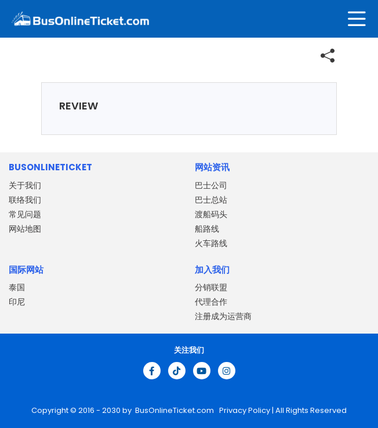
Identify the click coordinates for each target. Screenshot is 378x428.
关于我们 (25, 185)
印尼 (17, 302)
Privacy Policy (243, 410)
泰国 (17, 287)
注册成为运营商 (223, 316)
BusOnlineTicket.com (175, 410)
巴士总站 (211, 200)
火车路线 (211, 243)
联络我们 (25, 200)
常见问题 (25, 214)
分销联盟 (211, 287)
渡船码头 (211, 214)
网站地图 (25, 229)
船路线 (207, 229)
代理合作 (211, 302)
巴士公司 (211, 185)
